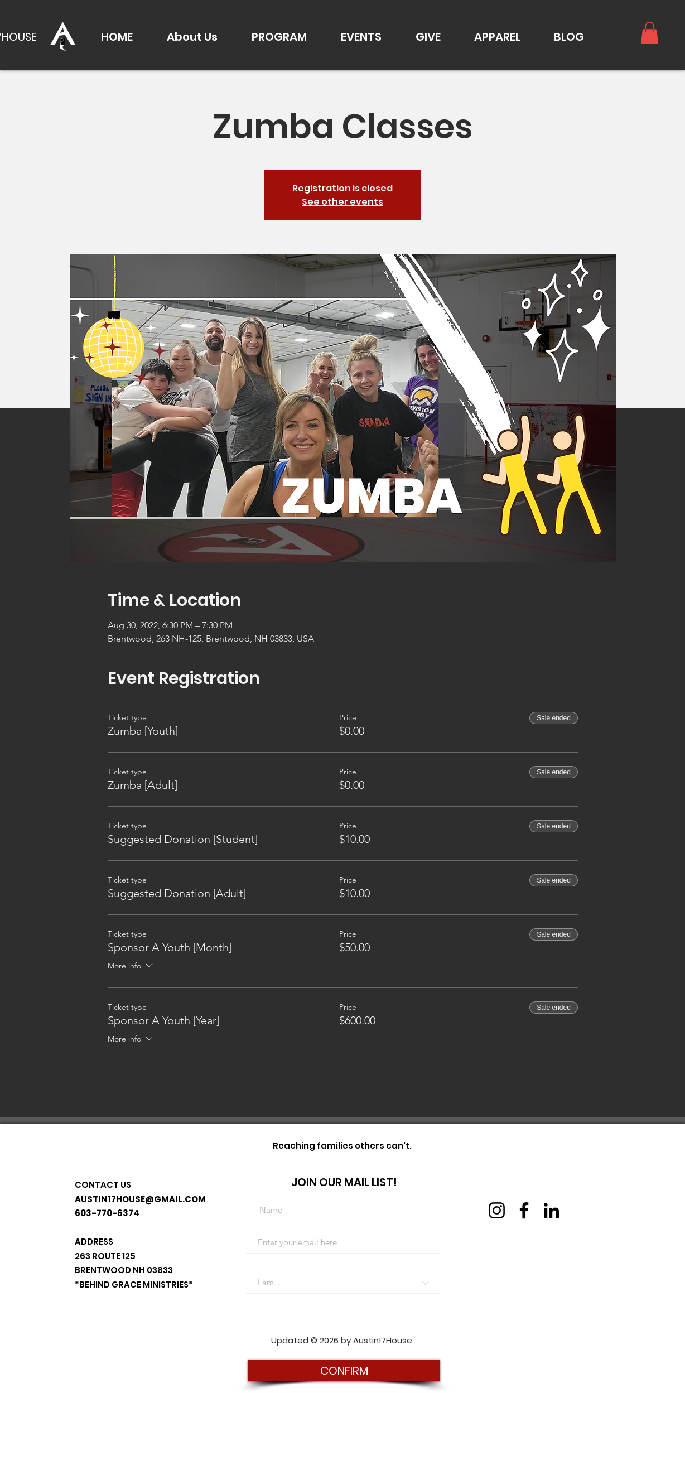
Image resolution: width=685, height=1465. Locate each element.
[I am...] (343, 1282)
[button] (191, 37)
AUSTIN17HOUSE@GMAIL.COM (140, 1199)
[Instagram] (497, 1210)
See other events (342, 201)
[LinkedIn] (551, 1210)
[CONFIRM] (344, 1370)
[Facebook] (524, 1210)
